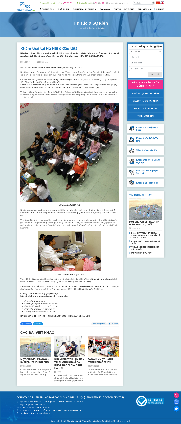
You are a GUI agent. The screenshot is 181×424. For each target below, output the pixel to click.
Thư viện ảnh (145, 9)
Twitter (38, 324)
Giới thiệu (63, 9)
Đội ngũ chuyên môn (84, 9)
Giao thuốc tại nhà (146, 101)
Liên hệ (160, 9)
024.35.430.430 (38, 404)
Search (153, 3)
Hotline (176, 395)
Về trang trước (99, 324)
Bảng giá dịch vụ (145, 108)
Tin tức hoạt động (124, 9)
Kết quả (155, 74)
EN (162, 3)
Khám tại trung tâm (145, 93)
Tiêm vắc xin (146, 116)
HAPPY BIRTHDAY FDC (140, 253)
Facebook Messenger (176, 408)
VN (158, 3)
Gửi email (114, 324)
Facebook (27, 324)
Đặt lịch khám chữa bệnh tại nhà (145, 84)
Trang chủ (48, 9)
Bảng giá (105, 9)
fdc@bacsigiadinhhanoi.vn (38, 407)
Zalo (176, 402)
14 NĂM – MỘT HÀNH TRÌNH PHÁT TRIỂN (100, 361)
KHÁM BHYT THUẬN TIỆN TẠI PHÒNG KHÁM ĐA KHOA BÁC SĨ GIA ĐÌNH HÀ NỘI (69, 363)
